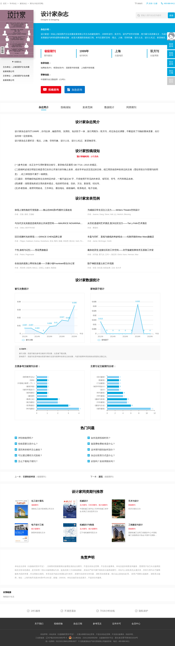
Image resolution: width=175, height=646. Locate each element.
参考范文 (97, 623)
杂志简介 (44, 107)
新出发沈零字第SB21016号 (126, 638)
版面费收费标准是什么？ (103, 443)
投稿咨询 (53, 89)
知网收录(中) (46, 68)
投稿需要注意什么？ (28, 443)
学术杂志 (13, 3)
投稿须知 (66, 107)
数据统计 (109, 107)
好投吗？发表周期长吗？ (103, 461)
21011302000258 (90, 638)
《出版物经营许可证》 (35, 566)
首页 (5, 3)
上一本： (31, 476)
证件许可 (116, 623)
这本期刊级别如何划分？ (103, 449)
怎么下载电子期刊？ (28, 461)
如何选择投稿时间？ (101, 438)
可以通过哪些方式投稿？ (30, 455)
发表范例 (87, 107)
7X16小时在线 (107, 611)
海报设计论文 (8, 597)
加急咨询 (77, 89)
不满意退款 (70, 611)
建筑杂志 (23, 3)
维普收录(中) (58, 68)
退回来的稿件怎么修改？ (30, 449)
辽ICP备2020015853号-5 (56, 638)
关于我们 (39, 623)
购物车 (140, 3)
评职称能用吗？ (25, 438)
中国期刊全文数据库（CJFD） (53, 79)
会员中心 (136, 623)
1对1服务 (35, 611)
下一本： (102, 476)
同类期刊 (131, 107)
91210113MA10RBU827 (66, 641)
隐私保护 (143, 611)
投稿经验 (58, 623)
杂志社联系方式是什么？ (103, 455)
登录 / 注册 (153, 3)
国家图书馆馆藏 (72, 68)
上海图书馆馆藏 (87, 68)
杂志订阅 (77, 623)
